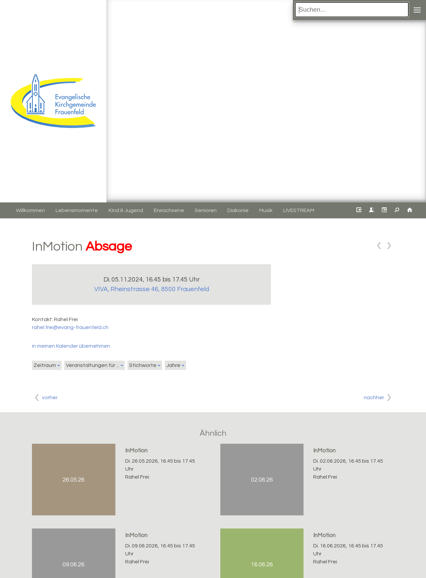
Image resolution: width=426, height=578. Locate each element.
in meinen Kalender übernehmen (71, 346)
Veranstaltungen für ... (92, 365)
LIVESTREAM (298, 210)
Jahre (173, 365)
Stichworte (142, 365)
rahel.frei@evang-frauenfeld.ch (70, 327)
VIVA (151, 289)
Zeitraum (45, 365)
